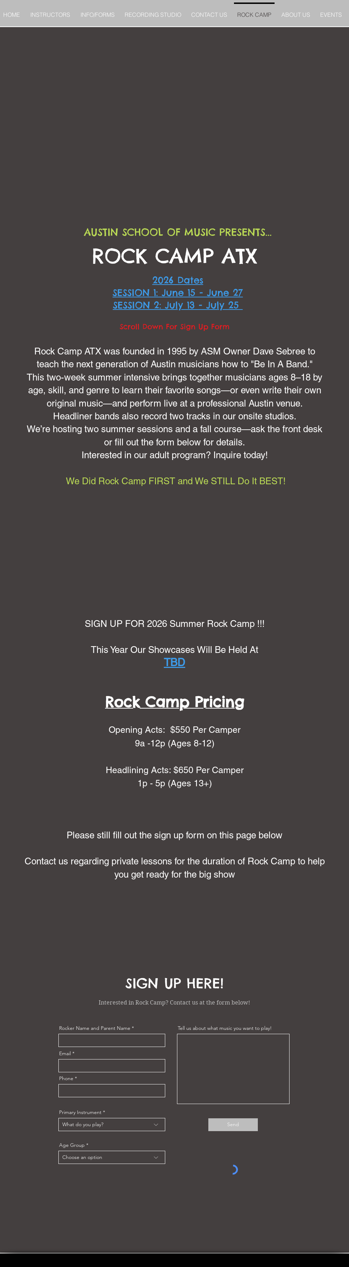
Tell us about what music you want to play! (225, 1028)
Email (65, 1053)
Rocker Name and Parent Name (94, 1028)
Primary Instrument (80, 1112)
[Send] (233, 1124)
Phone (66, 1078)
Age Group (72, 1145)
